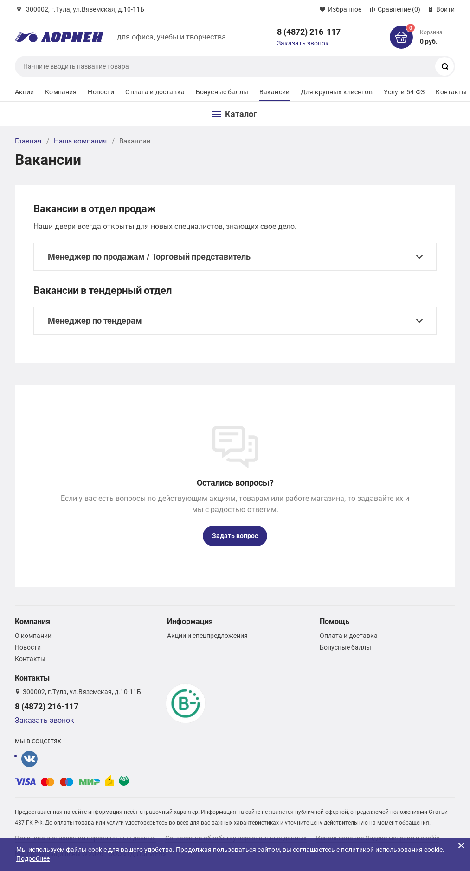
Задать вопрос (235, 536)
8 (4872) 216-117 (309, 32)
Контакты (451, 92)
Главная (28, 141)
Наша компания (80, 141)
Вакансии (274, 92)
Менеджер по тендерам (95, 320)
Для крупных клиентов (337, 92)
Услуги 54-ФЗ (404, 92)
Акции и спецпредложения (207, 635)
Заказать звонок (303, 43)
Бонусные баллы (222, 92)
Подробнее (33, 858)
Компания (61, 92)
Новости (101, 92)
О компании (33, 635)
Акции (24, 92)
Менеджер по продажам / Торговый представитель (149, 256)
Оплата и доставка (154, 92)
